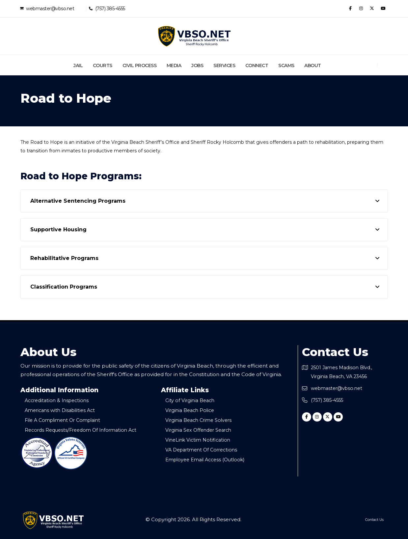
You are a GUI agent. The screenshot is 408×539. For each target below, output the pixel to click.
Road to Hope (65, 98)
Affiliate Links (185, 390)
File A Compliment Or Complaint (69, 420)
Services (224, 65)
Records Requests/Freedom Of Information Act (87, 430)
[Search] (386, 65)
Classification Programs (63, 287)
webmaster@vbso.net (50, 8)
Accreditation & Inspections (62, 400)
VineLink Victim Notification (202, 440)
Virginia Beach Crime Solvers (204, 420)
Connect (256, 65)
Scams (286, 65)
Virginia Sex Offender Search (204, 430)
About (312, 65)
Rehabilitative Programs (64, 258)
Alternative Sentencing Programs (77, 201)
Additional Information (59, 390)
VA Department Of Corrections (207, 450)
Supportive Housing (58, 229)
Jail (78, 65)
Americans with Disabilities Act (66, 410)
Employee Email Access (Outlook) (210, 459)
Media (174, 65)
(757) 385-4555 (109, 8)
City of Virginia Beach (194, 400)
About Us (48, 352)
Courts (102, 65)
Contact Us (335, 352)
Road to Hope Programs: (81, 176)
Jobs (197, 65)
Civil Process (139, 65)
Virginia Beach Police (194, 410)
